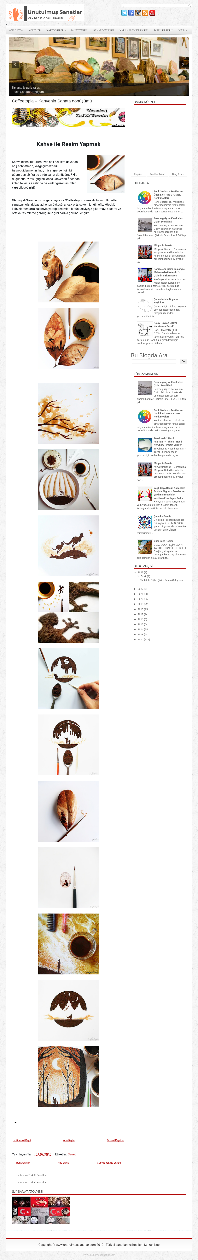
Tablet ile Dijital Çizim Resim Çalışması (161, 580)
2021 (141, 593)
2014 (141, 629)
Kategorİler (57, 29)
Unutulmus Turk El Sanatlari (31, 1175)
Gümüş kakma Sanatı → (110, 1162)
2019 (141, 604)
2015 (141, 624)
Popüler (138, 174)
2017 (141, 614)
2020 (141, 599)
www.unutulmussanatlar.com (76, 1245)
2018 (141, 609)
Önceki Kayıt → (115, 1140)
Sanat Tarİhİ (79, 30)
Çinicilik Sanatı (162, 516)
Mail (183, 29)
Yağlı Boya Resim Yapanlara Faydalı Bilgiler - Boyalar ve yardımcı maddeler (169, 491)
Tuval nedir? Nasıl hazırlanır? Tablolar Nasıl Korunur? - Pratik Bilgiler (168, 441)
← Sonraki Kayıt (22, 1140)
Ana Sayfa (16, 30)
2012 (141, 639)
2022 (141, 588)
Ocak (144, 576)
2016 (141, 619)
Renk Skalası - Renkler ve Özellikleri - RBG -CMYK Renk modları (168, 194)
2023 (141, 572)
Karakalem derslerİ (133, 30)
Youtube (35, 30)
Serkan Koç (152, 1245)
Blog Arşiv (178, 174)
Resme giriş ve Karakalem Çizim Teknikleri (168, 220)
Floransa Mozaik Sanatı (26, 87)
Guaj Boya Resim (163, 541)
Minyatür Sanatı (163, 245)
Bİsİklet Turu (163, 30)
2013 (141, 634)
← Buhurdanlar (21, 1162)
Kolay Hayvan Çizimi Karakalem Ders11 (165, 324)
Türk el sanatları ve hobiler (124, 1245)
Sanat (72, 1154)
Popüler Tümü (157, 174)
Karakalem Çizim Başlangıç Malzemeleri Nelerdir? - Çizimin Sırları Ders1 (169, 272)
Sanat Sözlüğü (103, 30)
